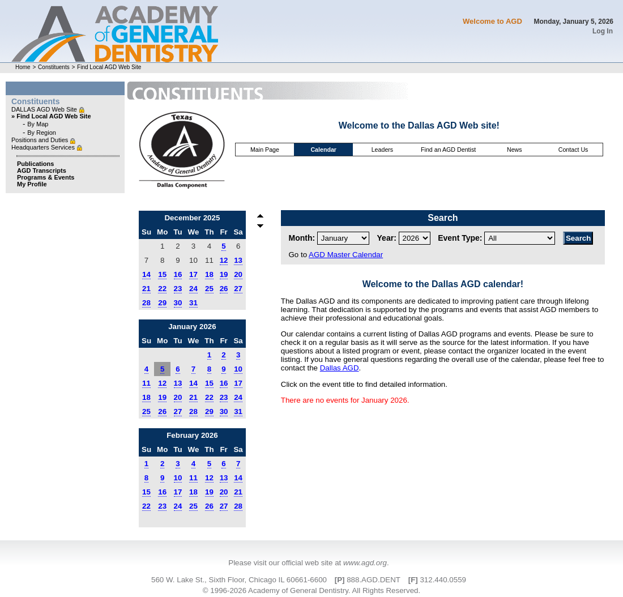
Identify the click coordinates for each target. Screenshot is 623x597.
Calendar (323, 149)
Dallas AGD (339, 368)
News (514, 149)
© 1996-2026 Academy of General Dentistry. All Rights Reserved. (311, 590)
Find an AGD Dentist (448, 149)
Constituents (54, 67)
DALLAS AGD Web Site (45, 109)
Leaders (383, 149)
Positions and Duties (40, 140)
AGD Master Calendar (346, 254)
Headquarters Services (43, 147)
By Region (41, 132)
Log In (602, 31)
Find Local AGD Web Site (109, 67)
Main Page (264, 149)
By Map (37, 124)
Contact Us (573, 149)
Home (23, 67)
